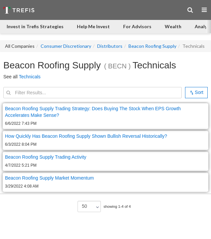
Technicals (29, 76)
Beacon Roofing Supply (152, 46)
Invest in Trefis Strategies (35, 26)
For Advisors (137, 26)
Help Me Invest (93, 26)
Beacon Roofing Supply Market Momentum (49, 178)
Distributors (109, 46)
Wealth (173, 26)
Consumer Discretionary (66, 46)
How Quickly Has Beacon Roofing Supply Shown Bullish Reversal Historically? (86, 136)
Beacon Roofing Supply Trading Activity (45, 157)
